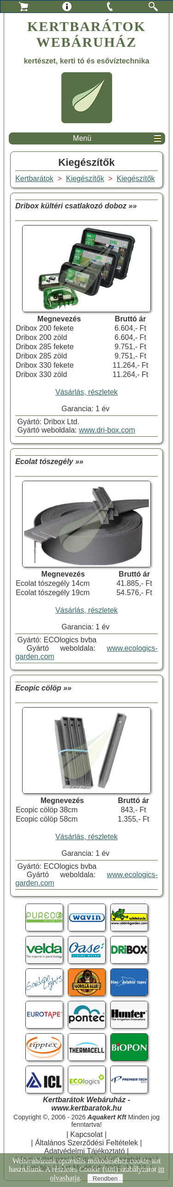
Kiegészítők (136, 178)
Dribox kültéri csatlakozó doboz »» (76, 206)
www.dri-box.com (107, 430)
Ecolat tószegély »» (49, 461)
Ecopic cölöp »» (43, 688)
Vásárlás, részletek (86, 392)
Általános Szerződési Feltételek (86, 1143)
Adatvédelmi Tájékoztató (84, 1151)
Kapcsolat (86, 1134)
